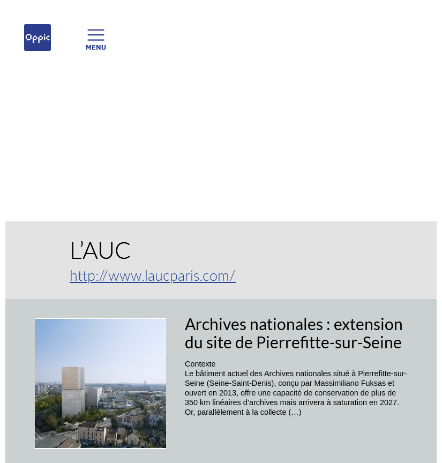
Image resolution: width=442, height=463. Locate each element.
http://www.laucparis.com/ (153, 275)
